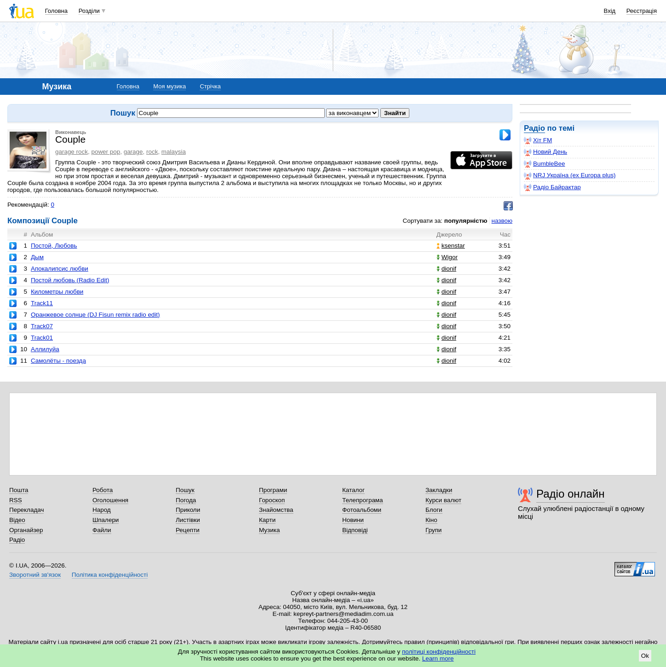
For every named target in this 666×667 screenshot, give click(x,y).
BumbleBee (544, 164)
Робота (102, 490)
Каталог (353, 490)
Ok (645, 655)
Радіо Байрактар (552, 187)
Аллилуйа (45, 349)
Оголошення (110, 500)
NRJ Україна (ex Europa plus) (570, 175)
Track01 (42, 337)
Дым (37, 257)
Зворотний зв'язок (35, 574)
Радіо (534, 128)
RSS (15, 500)
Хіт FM (538, 140)
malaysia (173, 151)
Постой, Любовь (54, 245)
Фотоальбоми (361, 509)
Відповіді (355, 530)
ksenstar (450, 245)
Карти (267, 519)
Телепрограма (362, 500)
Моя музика (169, 86)
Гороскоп (272, 500)
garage (133, 151)
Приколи (188, 509)
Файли (101, 530)
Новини (353, 519)
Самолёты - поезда (58, 360)
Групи (433, 530)
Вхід (610, 10)
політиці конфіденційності (439, 651)
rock (152, 151)
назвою (502, 220)
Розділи (89, 10)
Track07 (42, 326)
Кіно (431, 519)
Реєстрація (641, 10)
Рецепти (188, 530)
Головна (56, 10)
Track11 (42, 303)
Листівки (188, 519)
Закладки (438, 490)
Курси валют (443, 500)
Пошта (18, 490)
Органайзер (26, 530)
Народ (101, 509)
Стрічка (210, 86)
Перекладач (26, 509)
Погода (186, 500)
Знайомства (276, 509)
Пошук (185, 490)
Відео (17, 519)
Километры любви (57, 291)
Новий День (545, 152)
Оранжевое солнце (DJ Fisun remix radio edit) (95, 314)
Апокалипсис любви (59, 268)
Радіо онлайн (570, 493)
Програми (273, 490)
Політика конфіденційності (110, 574)
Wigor (447, 257)
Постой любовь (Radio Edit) (70, 280)
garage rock (71, 151)
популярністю (466, 220)
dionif (446, 268)
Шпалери (105, 519)
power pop (105, 151)
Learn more (438, 658)
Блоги (433, 509)
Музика (269, 530)
